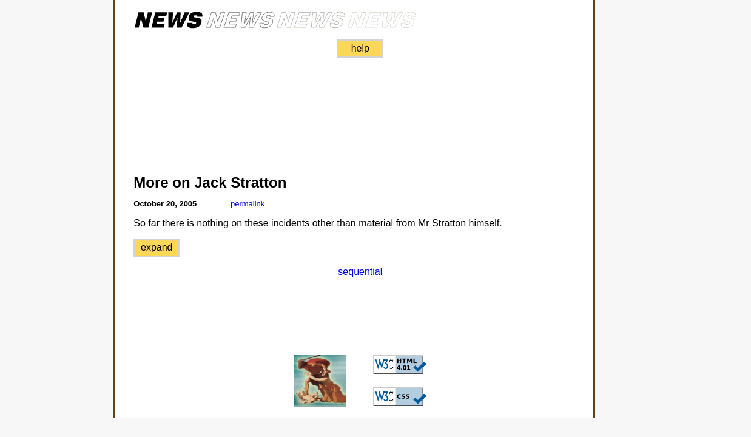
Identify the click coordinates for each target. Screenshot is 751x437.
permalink (247, 203)
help (360, 48)
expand (157, 247)
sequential (360, 271)
